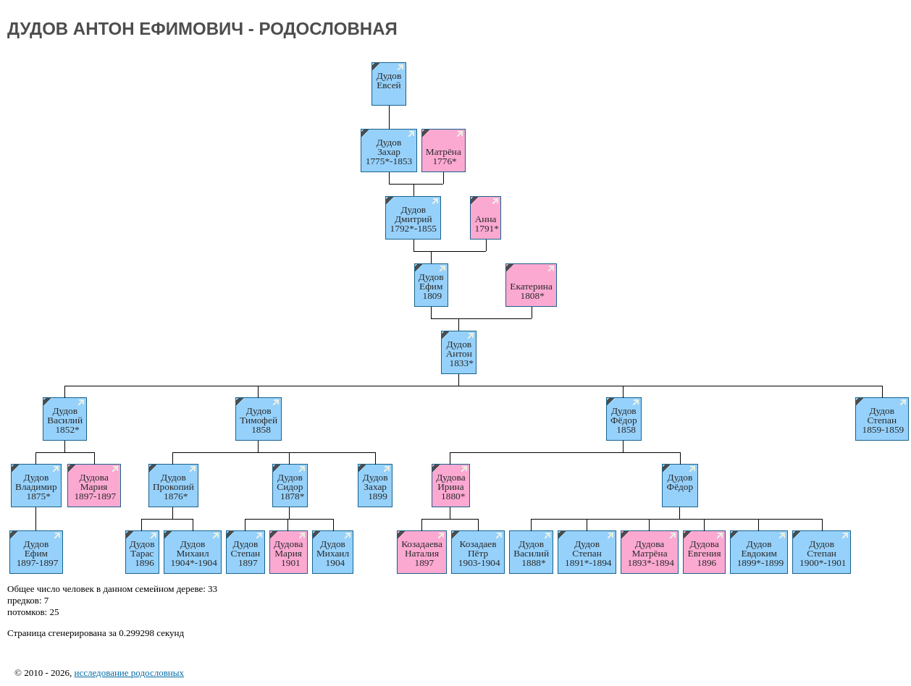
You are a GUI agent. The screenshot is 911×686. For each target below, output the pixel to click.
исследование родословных (129, 672)
